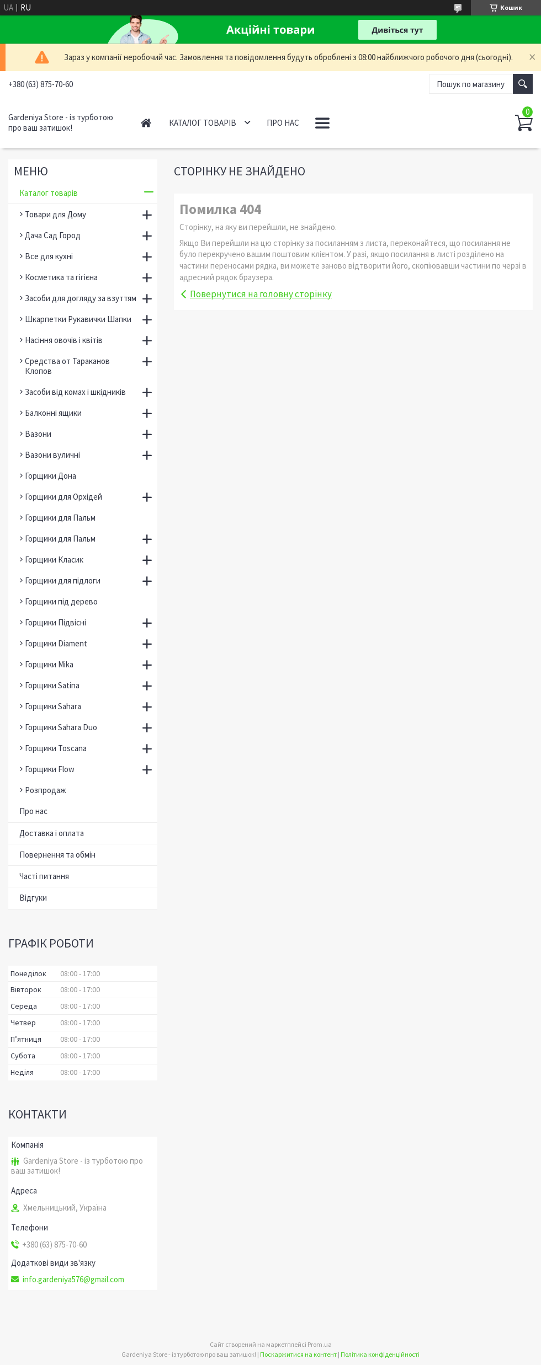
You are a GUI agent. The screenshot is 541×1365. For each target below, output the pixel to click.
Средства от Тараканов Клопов (67, 366)
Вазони (38, 434)
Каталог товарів (202, 122)
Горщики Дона (50, 475)
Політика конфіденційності (380, 1354)
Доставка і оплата (51, 833)
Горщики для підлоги (62, 580)
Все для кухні (49, 256)
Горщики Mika (49, 664)
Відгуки (33, 897)
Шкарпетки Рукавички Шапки (78, 319)
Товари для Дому (55, 214)
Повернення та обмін (57, 854)
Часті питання (44, 876)
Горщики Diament (56, 643)
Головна (146, 122)
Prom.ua (319, 1344)
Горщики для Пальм (60, 517)
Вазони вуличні (52, 454)
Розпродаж (45, 790)
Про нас (283, 122)
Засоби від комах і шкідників (75, 392)
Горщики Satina (52, 685)
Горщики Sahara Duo (61, 727)
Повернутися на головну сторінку (261, 294)
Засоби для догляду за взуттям (80, 298)
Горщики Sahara (53, 706)
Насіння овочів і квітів (64, 340)
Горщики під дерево (61, 601)
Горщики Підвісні (55, 622)
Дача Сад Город (53, 235)
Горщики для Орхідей (63, 496)
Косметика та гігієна (61, 277)
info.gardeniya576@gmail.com (73, 1279)
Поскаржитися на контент (298, 1354)
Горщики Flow (50, 769)
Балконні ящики (53, 413)
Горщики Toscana (56, 748)
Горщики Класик (54, 559)
